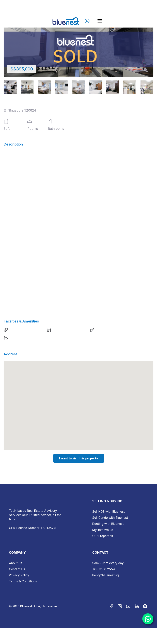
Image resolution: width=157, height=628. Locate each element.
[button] (99, 21)
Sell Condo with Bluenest (110, 517)
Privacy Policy (19, 575)
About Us (15, 563)
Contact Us (17, 569)
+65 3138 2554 (103, 569)
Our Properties (102, 536)
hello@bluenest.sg (105, 575)
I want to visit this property (78, 458)
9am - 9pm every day (108, 563)
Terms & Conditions (23, 581)
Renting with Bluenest (108, 524)
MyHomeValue (102, 530)
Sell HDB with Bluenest (108, 511)
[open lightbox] (78, 45)
